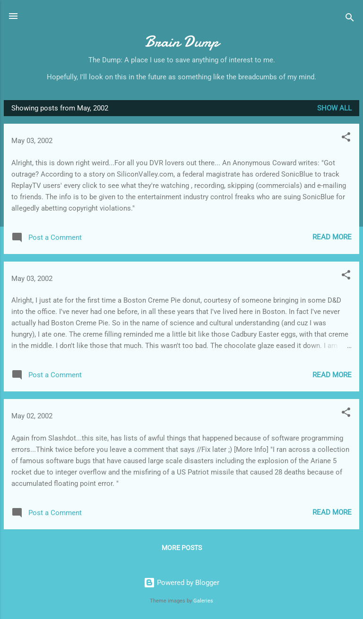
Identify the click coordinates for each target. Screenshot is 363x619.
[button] (346, 138)
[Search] (349, 19)
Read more (332, 237)
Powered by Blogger (181, 582)
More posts (182, 547)
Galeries (203, 601)
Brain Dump (182, 41)
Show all (334, 108)
